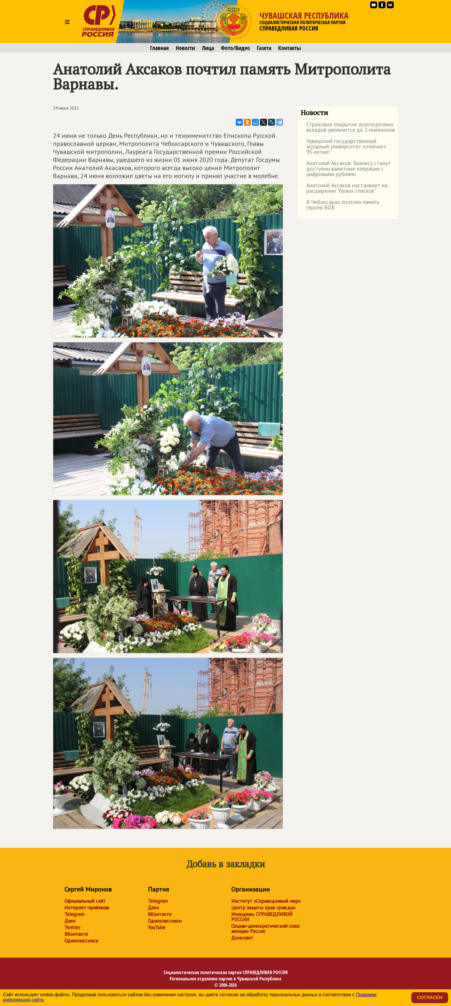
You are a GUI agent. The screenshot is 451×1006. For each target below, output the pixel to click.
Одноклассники (81, 940)
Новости (185, 48)
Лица (208, 48)
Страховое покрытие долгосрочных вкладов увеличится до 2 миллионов (348, 127)
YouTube (156, 927)
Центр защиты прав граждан (263, 907)
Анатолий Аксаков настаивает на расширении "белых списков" (344, 188)
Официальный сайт (85, 901)
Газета (264, 48)
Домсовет (242, 937)
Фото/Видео (235, 48)
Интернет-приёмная (86, 907)
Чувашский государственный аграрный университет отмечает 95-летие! (343, 146)
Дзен (69, 920)
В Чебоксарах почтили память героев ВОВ (340, 205)
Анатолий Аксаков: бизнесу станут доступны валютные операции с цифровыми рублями (346, 169)
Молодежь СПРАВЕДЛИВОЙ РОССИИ (262, 917)
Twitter (72, 927)
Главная (159, 48)
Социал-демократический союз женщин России (265, 928)
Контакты (289, 48)
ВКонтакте (76, 934)
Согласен (429, 997)
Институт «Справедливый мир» (266, 901)
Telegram (74, 914)
